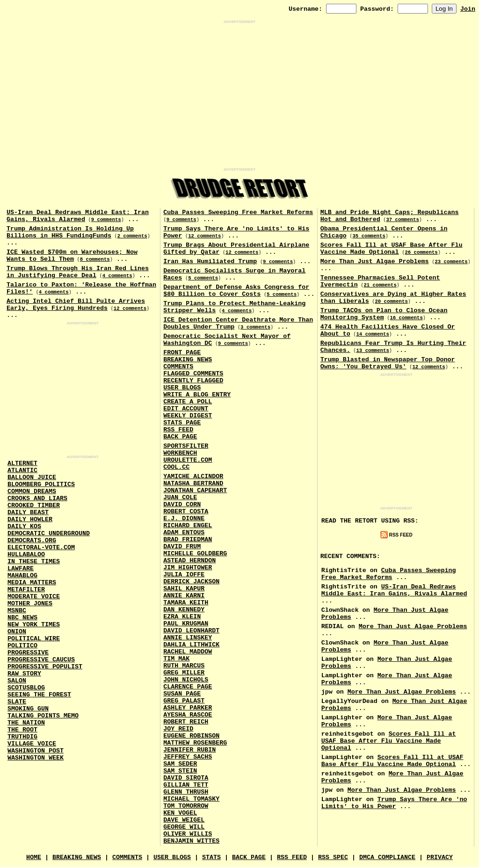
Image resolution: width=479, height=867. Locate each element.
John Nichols (185, 679)
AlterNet (22, 463)
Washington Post (35, 750)
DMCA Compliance (387, 857)
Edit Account (185, 408)
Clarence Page (187, 686)
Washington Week (35, 757)
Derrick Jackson (191, 581)
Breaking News (187, 359)
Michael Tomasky (191, 799)
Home (33, 857)
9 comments (106, 219)
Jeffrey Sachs (187, 756)
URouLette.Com (187, 460)
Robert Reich (185, 721)
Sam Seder (180, 763)
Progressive (28, 652)
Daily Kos (24, 526)
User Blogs (182, 387)
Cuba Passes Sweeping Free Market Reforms (238, 212)
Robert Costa (185, 511)
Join (467, 9)
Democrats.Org (31, 540)
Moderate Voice (33, 596)
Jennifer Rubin (189, 749)
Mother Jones (29, 603)
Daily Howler (29, 519)
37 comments (402, 219)
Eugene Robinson (191, 735)
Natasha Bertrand (193, 483)
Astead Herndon (189, 560)
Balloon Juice (31, 477)
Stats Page (182, 422)
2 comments (132, 236)
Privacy (440, 857)
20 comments (391, 301)
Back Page (180, 436)
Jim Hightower (187, 567)
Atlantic (22, 470)
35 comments (368, 236)
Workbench (180, 453)
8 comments (95, 259)
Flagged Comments (193, 373)
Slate (16, 701)
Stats (211, 857)
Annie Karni (183, 595)
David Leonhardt (191, 630)
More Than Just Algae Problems (374, 261)
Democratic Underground (48, 533)
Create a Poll (187, 401)
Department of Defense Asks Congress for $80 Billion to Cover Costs (236, 291)
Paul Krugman (185, 623)
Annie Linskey (187, 637)
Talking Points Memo (43, 715)
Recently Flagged (193, 380)
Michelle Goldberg (195, 553)
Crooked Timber (33, 505)
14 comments (372, 334)
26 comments (421, 252)
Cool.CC (176, 467)
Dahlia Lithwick (191, 644)
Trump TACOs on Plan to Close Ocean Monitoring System (384, 314)
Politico (22, 645)
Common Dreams (31, 491)
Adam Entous (183, 532)
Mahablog (22, 575)
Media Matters (31, 582)
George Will (183, 827)
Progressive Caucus (41, 659)
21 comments (379, 285)
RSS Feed (178, 429)
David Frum (182, 546)
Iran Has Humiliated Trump (210, 261)
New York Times (33, 624)
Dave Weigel (183, 820)
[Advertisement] (239, 95)
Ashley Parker (187, 707)
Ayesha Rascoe (187, 714)
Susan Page (182, 693)
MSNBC (16, 610)
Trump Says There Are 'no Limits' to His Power (394, 803)
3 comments (255, 327)
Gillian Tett (185, 784)
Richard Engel (187, 525)
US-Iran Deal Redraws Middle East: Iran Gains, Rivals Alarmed (78, 216)
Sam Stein (180, 770)
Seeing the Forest (39, 694)
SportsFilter (185, 446)
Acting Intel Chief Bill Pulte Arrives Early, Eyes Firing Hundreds (76, 305)
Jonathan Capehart (195, 490)
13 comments (372, 350)
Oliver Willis (187, 834)
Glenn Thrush (185, 791)
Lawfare (20, 568)
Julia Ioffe (183, 574)
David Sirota (185, 777)
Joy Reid (178, 728)
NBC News (22, 617)
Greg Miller (183, 672)
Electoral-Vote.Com (41, 547)
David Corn (182, 504)
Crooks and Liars (37, 498)
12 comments (130, 308)
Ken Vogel (180, 813)
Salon (16, 680)
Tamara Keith (185, 602)
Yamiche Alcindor (193, 476)
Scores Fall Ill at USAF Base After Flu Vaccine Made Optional (391, 249)
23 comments (451, 262)
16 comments (406, 318)
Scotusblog (26, 687)
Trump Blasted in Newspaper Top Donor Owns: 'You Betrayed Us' (387, 363)
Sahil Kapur (183, 588)
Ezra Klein (182, 616)
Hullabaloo (26, 554)
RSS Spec (333, 857)
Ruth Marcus (183, 665)
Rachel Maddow (187, 651)
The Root (22, 729)
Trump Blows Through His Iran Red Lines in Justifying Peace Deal (78, 272)
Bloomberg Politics (41, 484)
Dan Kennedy (183, 609)
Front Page (182, 352)
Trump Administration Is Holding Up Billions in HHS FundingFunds (70, 232)
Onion (16, 631)
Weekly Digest (187, 415)
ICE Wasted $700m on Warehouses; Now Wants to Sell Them (72, 256)
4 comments (117, 276)
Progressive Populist (44, 666)
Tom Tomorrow (185, 806)
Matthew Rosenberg (195, 742)
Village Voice (31, 743)
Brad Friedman (187, 539)
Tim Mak (176, 658)
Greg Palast (183, 700)
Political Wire (33, 638)
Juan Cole (180, 497)
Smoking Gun (28, 708)
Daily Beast (28, 512)
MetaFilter (26, 589)
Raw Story (24, 673)
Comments (178, 366)
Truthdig (22, 736)
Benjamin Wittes (191, 841)
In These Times (33, 561)
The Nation (26, 722)
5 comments (203, 278)
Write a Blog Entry (197, 394)
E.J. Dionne (183, 518)
